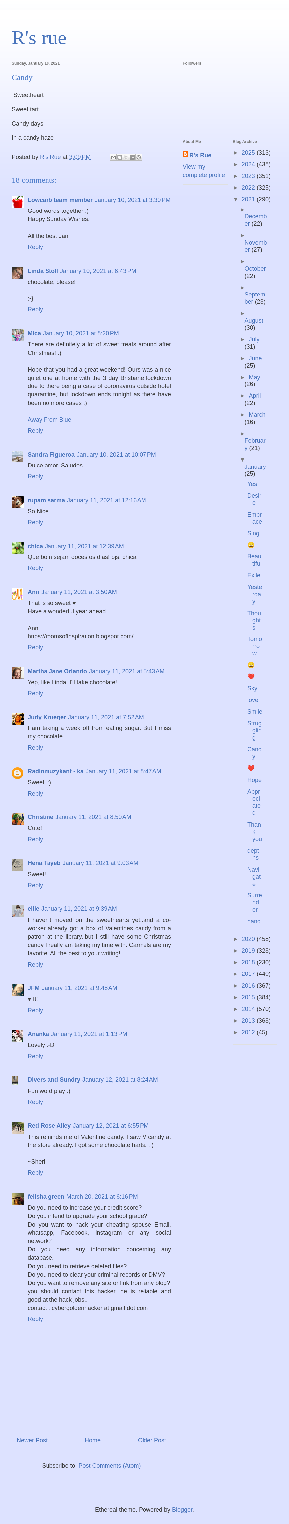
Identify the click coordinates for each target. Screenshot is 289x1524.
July (254, 339)
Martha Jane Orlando (57, 671)
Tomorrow (254, 646)
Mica (34, 333)
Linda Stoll (43, 271)
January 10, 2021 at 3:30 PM (133, 200)
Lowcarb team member (60, 200)
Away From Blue (49, 419)
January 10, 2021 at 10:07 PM (116, 454)
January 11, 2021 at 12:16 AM (106, 500)
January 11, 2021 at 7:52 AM (106, 717)
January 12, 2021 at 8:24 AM (120, 1079)
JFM (34, 988)
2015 (249, 997)
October (255, 268)
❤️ (251, 676)
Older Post (152, 1440)
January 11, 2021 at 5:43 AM (127, 671)
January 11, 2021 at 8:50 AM (93, 817)
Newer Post (32, 1440)
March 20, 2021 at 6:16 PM (102, 1196)
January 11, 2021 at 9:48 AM (79, 988)
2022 (249, 187)
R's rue (39, 37)
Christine (40, 817)
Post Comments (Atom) (110, 1465)
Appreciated (254, 802)
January (255, 467)
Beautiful (254, 560)
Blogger (182, 1509)
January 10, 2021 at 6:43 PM (98, 271)
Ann (33, 592)
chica (35, 546)
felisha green (46, 1196)
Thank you (254, 831)
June (255, 358)
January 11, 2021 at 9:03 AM (101, 863)
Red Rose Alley (49, 1125)
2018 (249, 962)
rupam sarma (46, 500)
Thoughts (254, 620)
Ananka (38, 1034)
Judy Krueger (47, 717)
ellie (33, 908)
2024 (249, 164)
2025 (249, 152)
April (255, 395)
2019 (249, 950)
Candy (254, 753)
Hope (254, 780)
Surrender (254, 902)
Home (93, 1440)
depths (253, 854)
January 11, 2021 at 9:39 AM (79, 908)
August (254, 320)
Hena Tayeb (44, 863)
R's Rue (200, 155)
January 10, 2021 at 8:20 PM (81, 333)
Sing (253, 533)
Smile (254, 711)
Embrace (254, 518)
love (252, 700)
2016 (249, 985)
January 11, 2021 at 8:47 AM (123, 771)
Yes (252, 484)
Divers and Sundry (54, 1079)
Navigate (254, 876)
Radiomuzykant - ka (56, 771)
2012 (249, 1032)
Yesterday (254, 594)
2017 (249, 974)
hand (254, 921)
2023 (249, 176)
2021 (249, 199)
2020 (249, 939)
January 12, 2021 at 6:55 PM (111, 1125)
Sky (252, 688)
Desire (254, 499)
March (257, 414)
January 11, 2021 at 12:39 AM (84, 546)
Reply (35, 247)
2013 (249, 1020)
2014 (249, 1009)
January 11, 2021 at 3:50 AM (79, 592)
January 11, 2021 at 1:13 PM (89, 1034)
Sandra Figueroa (51, 454)
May (254, 377)
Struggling (254, 730)
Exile (253, 575)
